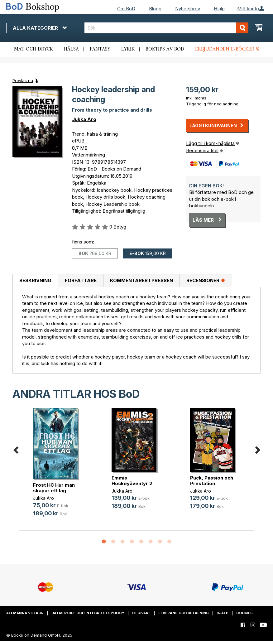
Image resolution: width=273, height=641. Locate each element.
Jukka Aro (84, 119)
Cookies (244, 613)
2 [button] (113, 542)
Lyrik (128, 49)
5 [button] (141, 542)
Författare (81, 280)
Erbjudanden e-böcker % (227, 49)
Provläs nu (22, 80)
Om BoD (126, 9)
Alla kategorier (40, 28)
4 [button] (132, 542)
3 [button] (122, 542)
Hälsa (71, 49)
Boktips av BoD (165, 49)
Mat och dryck (33, 49)
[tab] (35, 281)
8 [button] (169, 542)
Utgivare (141, 613)
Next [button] (257, 449)
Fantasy (100, 49)
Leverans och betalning (183, 613)
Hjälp (219, 9)
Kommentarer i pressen (141, 280)
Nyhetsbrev (187, 9)
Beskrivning (35, 280)
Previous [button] (15, 449)
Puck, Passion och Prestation (211, 480)
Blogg (155, 9)
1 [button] (104, 542)
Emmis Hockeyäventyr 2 (132, 480)
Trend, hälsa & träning (95, 134)
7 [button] (160, 542)
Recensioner (205, 280)
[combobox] (166, 27)
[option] (58, 467)
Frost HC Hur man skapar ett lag (54, 488)
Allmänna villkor (25, 613)
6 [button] (150, 542)
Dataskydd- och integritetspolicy (87, 613)
